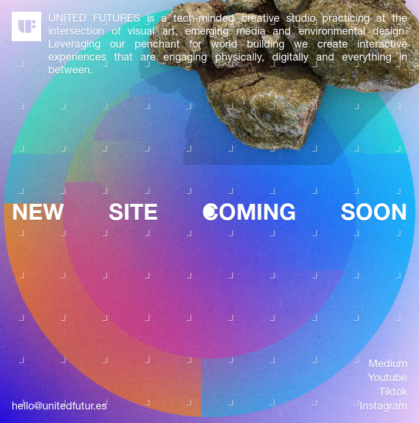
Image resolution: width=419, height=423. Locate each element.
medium (387, 363)
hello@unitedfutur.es (59, 406)
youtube (387, 377)
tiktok (393, 392)
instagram (383, 406)
